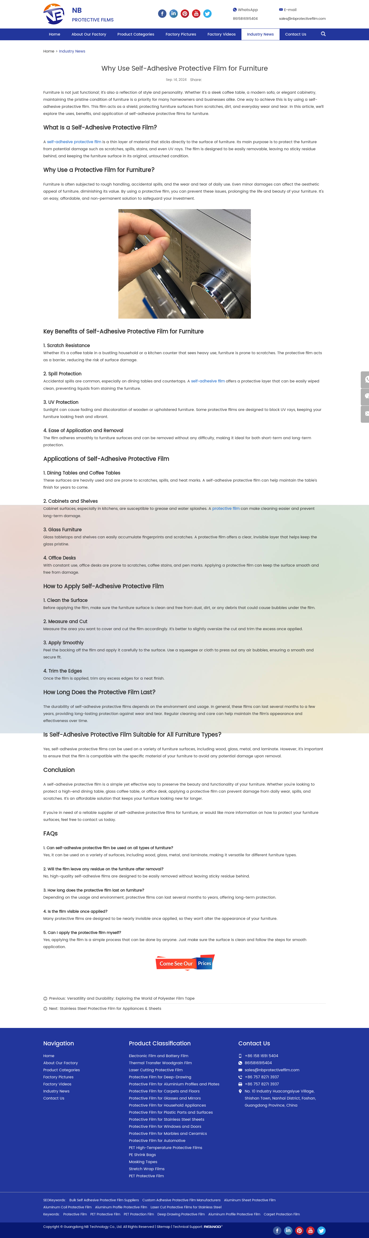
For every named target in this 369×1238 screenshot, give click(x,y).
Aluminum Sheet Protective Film (250, 1199)
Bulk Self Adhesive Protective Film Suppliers (104, 1199)
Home (54, 34)
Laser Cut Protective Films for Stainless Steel (186, 1206)
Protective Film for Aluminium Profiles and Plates (174, 1083)
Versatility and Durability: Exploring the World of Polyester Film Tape (131, 997)
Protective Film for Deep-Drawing (160, 1076)
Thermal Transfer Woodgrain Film (160, 1062)
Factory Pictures (181, 34)
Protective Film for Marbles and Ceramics (168, 1133)
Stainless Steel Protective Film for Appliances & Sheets (110, 1008)
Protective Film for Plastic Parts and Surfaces (171, 1111)
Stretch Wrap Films (146, 1168)
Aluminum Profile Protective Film (121, 1206)
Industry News (260, 34)
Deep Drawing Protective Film (181, 1213)
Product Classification (160, 1042)
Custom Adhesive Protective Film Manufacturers (181, 1199)
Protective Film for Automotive (157, 1140)
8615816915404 (245, 18)
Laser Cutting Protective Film (156, 1069)
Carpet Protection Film (282, 1213)
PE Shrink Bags (142, 1154)
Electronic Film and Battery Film (158, 1055)
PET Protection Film (139, 1213)
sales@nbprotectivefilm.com (302, 18)
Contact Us (295, 34)
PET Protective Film (146, 1175)
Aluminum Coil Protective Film (67, 1206)
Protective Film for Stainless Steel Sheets (166, 1119)
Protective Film (75, 1213)
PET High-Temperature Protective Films (165, 1147)
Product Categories (135, 34)
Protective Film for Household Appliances (167, 1104)
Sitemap (163, 1226)
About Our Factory (89, 34)
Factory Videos (222, 34)
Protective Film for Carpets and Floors (164, 1090)
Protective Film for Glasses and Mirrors (165, 1097)
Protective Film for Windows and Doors (165, 1126)
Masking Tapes (143, 1161)
